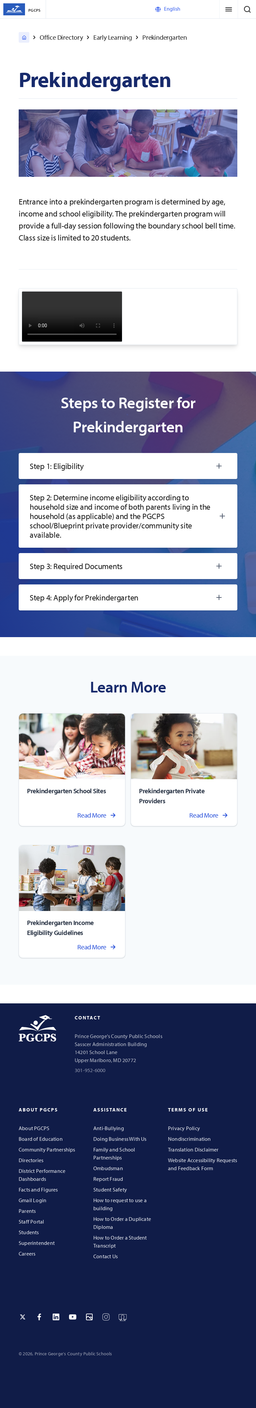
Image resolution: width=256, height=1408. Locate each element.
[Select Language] (182, 9)
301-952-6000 (90, 1070)
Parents (27, 1211)
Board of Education (41, 1138)
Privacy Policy (184, 1128)
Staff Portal (31, 1221)
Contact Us (105, 1256)
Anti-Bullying (108, 1128)
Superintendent (37, 1243)
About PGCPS (34, 1128)
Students (29, 1232)
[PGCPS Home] (24, 37)
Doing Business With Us (120, 1138)
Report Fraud (108, 1179)
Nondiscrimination (189, 1138)
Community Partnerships (47, 1149)
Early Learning (112, 37)
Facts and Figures (38, 1189)
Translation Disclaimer (193, 1149)
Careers (27, 1253)
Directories (31, 1160)
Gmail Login (32, 1200)
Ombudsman (108, 1168)
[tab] (128, 466)
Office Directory (61, 37)
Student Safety (110, 1189)
